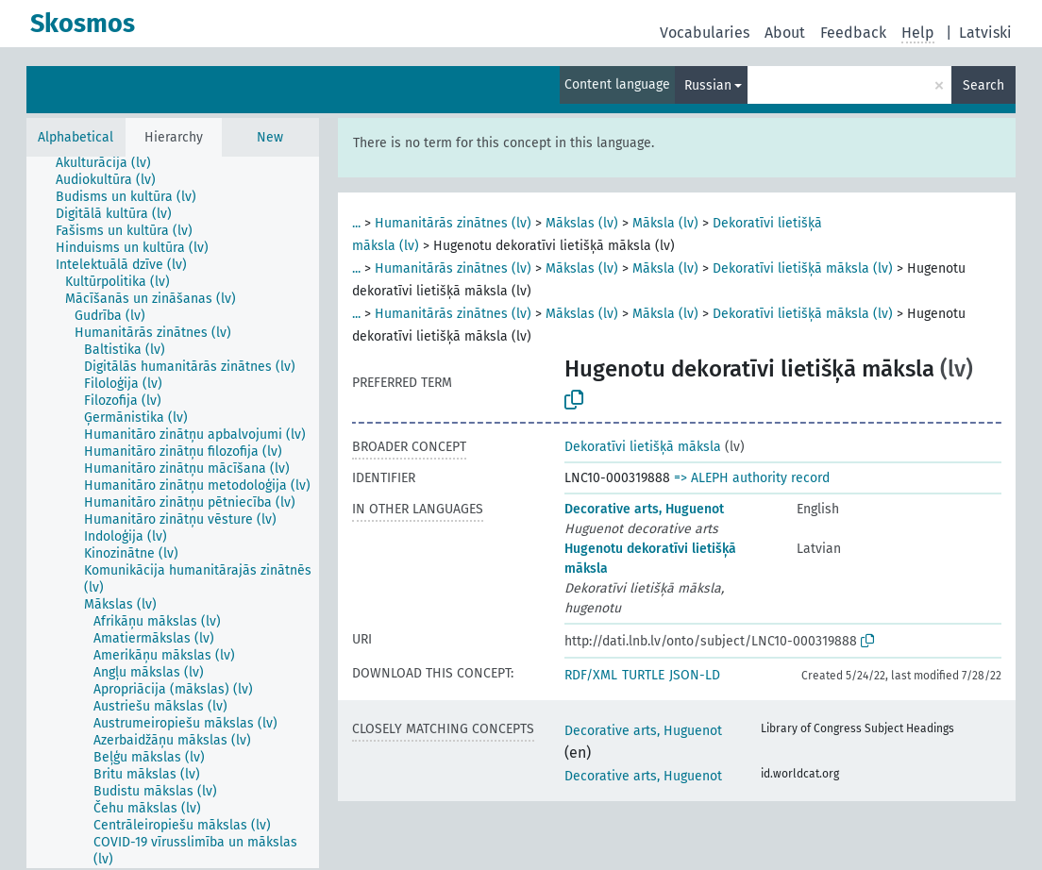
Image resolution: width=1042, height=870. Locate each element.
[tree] (172, 512)
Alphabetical (75, 137)
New (270, 137)
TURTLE (643, 675)
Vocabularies (704, 33)
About (785, 33)
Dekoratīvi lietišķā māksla (642, 447)
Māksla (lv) (665, 223)
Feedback (853, 33)
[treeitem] (111, 163)
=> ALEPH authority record (752, 478)
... (356, 223)
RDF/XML (590, 675)
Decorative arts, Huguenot (644, 509)
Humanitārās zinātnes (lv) (453, 223)
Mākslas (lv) (582, 223)
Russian (707, 85)
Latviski (985, 33)
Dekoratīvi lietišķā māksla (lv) (803, 268)
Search (983, 85)
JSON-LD (694, 675)
